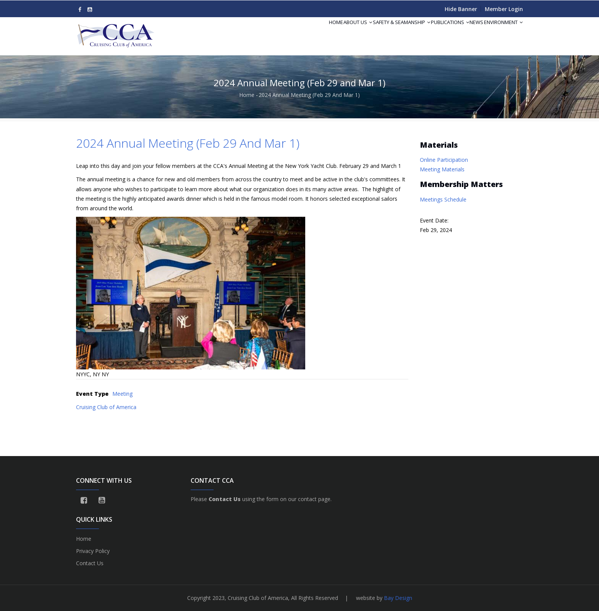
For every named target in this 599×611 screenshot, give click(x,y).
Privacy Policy (93, 551)
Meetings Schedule (443, 199)
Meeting (122, 393)
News (466, 31)
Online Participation (444, 159)
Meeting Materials (442, 169)
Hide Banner (461, 9)
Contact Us (90, 563)
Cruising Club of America (106, 407)
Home (297, 31)
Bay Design (398, 597)
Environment (500, 31)
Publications (432, 31)
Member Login (504, 9)
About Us (326, 31)
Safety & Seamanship (377, 31)
